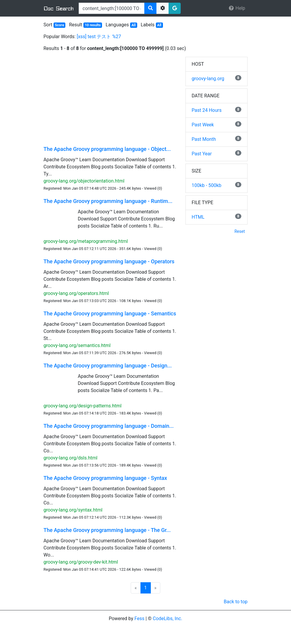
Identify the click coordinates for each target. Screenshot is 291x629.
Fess (140, 618)
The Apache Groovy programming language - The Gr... (107, 530)
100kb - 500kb (207, 185)
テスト (104, 36)
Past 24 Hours (207, 110)
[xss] (81, 36)
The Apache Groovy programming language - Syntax (105, 478)
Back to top (236, 601)
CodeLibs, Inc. (167, 618)
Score (59, 25)
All (133, 25)
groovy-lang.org (208, 78)
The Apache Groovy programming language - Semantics (109, 313)
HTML (198, 217)
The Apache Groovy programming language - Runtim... (107, 201)
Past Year (202, 154)
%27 (116, 36)
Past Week (203, 125)
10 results (93, 25)
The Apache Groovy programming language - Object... (107, 149)
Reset (240, 231)
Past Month (204, 139)
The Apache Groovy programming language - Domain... (108, 426)
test (92, 36)
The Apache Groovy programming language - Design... (107, 365)
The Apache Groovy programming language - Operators (108, 261)
